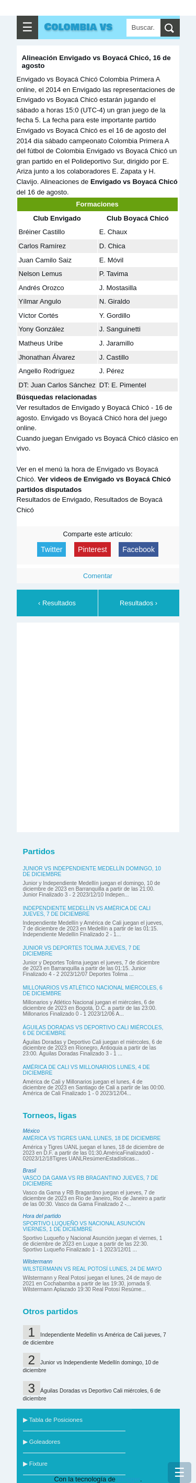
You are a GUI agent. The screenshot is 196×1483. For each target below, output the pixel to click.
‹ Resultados (57, 603)
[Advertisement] (98, 726)
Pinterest (92, 549)
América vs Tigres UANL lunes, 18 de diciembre (92, 1138)
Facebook (138, 549)
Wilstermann (38, 1261)
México (31, 1131)
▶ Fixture (35, 1464)
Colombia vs (78, 27)
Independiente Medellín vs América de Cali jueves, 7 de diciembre (87, 911)
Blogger (128, 1479)
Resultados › (138, 603)
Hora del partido (42, 1216)
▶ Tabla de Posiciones (53, 1420)
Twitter (51, 549)
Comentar (97, 576)
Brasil (30, 1171)
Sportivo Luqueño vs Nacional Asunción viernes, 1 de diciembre (84, 1226)
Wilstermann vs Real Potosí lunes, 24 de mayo (92, 1269)
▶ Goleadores (42, 1442)
